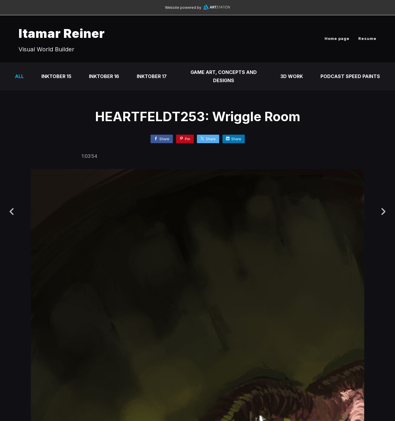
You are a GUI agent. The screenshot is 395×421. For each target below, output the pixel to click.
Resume (367, 38)
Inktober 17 (152, 76)
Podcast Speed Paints (350, 76)
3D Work (291, 76)
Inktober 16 (104, 76)
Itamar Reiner (61, 33)
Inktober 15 (56, 76)
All (19, 76)
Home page (337, 38)
